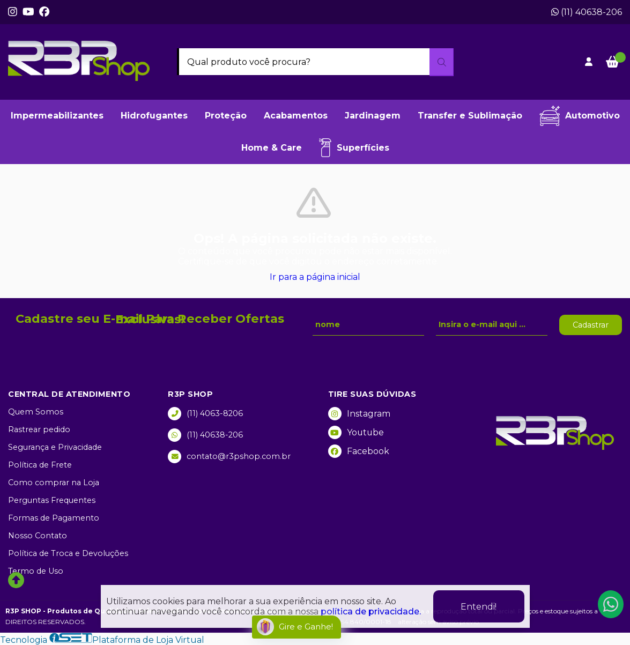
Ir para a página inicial (315, 277)
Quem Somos (35, 412)
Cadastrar (591, 325)
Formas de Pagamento (53, 518)
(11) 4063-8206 (205, 413)
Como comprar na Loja (53, 482)
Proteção (226, 115)
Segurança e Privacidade (55, 447)
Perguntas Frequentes (51, 500)
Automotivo (579, 116)
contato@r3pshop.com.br (229, 456)
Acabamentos (296, 115)
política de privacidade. (371, 611)
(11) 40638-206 (586, 12)
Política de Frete (40, 465)
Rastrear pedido (39, 429)
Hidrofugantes (154, 115)
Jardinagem (373, 115)
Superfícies (354, 147)
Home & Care (271, 148)
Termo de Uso (35, 571)
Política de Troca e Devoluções (68, 553)
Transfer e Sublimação (470, 115)
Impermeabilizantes (57, 115)
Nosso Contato (37, 535)
